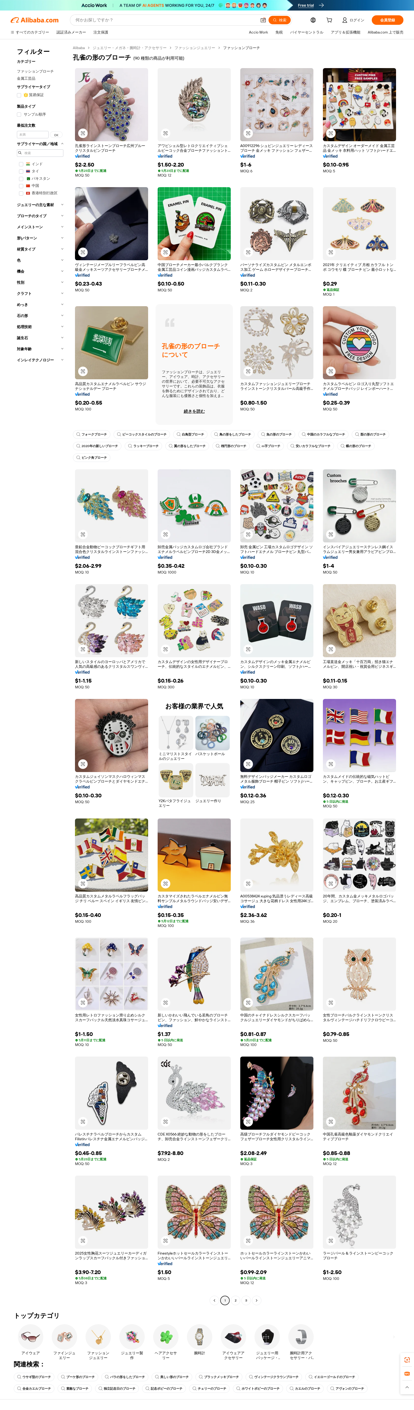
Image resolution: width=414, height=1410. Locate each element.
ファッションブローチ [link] (241, 48)
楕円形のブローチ (231, 446)
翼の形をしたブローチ (187, 446)
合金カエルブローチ (34, 1389)
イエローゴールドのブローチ (332, 1377)
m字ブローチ (268, 446)
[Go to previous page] (214, 1300)
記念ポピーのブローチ (163, 1389)
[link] (407, 1360)
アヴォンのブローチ (347, 1389)
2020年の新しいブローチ (97, 446)
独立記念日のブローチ (116, 1389)
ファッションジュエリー (195, 48)
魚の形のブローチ (276, 434)
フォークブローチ (91, 434)
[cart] (330, 21)
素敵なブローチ (74, 1389)
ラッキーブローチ (143, 446)
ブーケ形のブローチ (78, 1377)
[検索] (280, 20)
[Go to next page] (256, 1300)
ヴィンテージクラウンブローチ (274, 1377)
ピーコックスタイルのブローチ (142, 434)
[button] (263, 20)
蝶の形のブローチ (356, 446)
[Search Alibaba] (166, 20)
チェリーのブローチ (209, 1389)
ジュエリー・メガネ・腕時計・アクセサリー (130, 48)
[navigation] (40, 674)
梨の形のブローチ (370, 434)
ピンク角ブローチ (91, 458)
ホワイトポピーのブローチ (258, 1389)
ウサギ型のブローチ (34, 1377)
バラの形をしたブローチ (125, 1377)
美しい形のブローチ (172, 1377)
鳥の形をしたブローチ (232, 434)
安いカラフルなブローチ (310, 446)
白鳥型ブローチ (190, 434)
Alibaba (79, 48)
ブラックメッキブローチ (219, 1377)
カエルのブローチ (305, 1389)
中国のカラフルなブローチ (323, 434)
